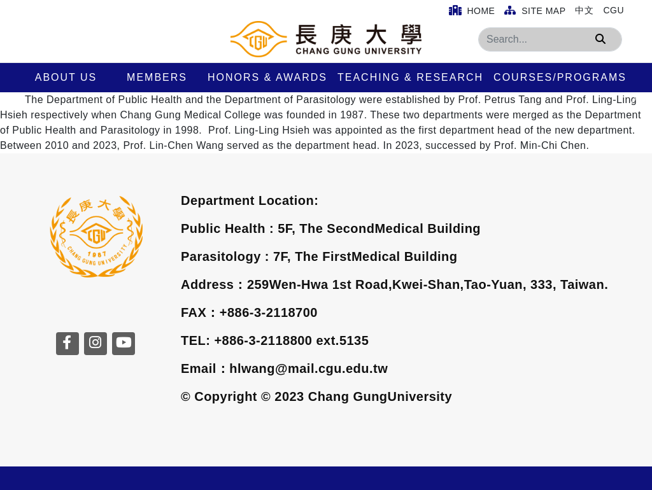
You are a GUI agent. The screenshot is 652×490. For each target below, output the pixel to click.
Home (472, 10)
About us (66, 77)
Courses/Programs (560, 77)
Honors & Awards (267, 77)
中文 (584, 10)
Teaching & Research (410, 77)
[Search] (550, 39)
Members (157, 77)
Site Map (534, 10)
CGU (613, 10)
